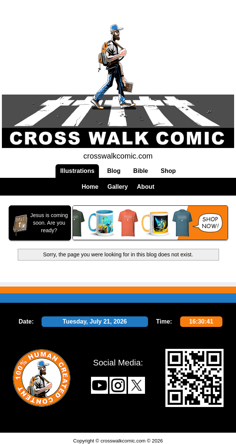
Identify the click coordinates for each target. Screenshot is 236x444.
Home (90, 186)
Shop (168, 171)
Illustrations (77, 171)
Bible (140, 171)
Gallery (117, 186)
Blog (114, 171)
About (145, 186)
